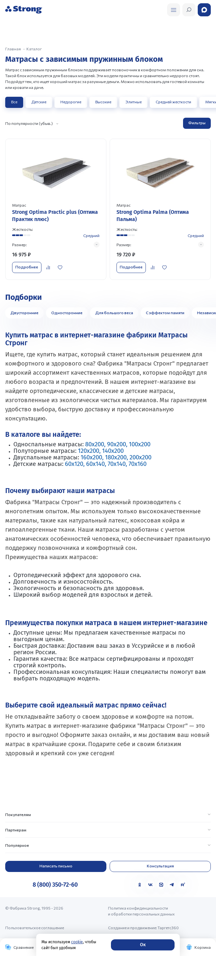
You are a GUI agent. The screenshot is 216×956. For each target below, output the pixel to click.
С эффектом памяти (165, 312)
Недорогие (70, 101)
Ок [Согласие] (143, 944)
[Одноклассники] (139, 884)
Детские (38, 101)
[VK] (150, 884)
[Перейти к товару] (56, 209)
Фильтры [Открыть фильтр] (197, 122)
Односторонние (67, 312)
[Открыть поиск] (173, 9)
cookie (77, 942)
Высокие (103, 101)
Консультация (160, 865)
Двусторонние (24, 312)
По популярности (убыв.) (29, 123)
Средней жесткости (173, 101)
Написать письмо (55, 865)
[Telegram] (172, 884)
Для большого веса (114, 312)
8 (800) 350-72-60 (55, 884)
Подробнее (26, 267)
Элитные (133, 101)
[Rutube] (182, 884)
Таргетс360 (168, 927)
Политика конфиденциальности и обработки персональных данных (141, 911)
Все (14, 101)
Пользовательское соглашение (34, 927)
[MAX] (161, 884)
